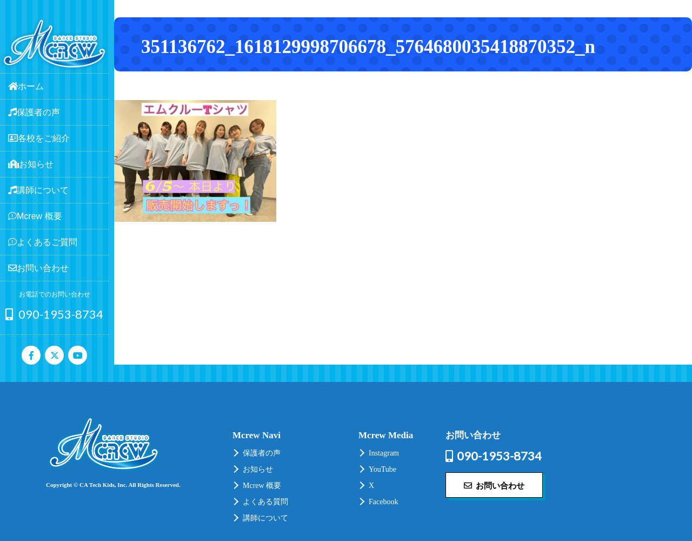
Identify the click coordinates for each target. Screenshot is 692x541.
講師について (265, 518)
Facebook (383, 502)
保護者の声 (262, 453)
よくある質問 (265, 502)
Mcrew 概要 (262, 485)
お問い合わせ (494, 485)
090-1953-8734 (54, 314)
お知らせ (258, 469)
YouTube (382, 469)
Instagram (384, 453)
